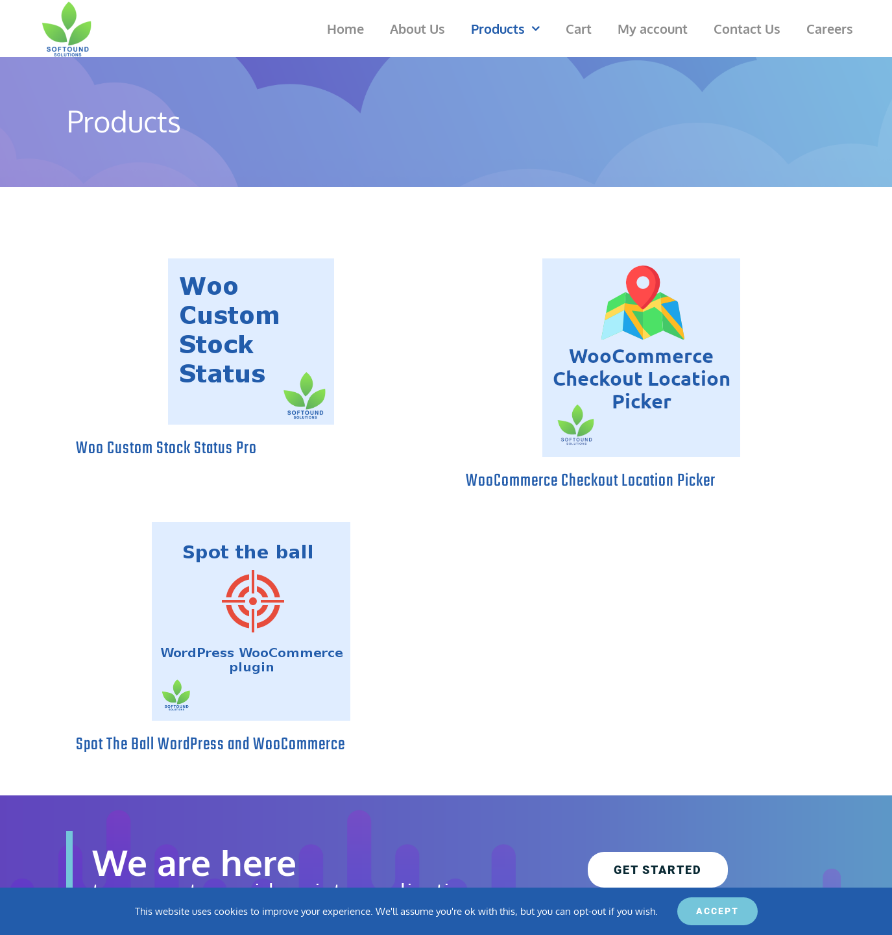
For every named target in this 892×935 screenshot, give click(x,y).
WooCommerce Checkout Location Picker (591, 481)
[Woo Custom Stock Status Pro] (251, 341)
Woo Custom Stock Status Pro (166, 448)
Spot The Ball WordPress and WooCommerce (210, 744)
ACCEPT (717, 911)
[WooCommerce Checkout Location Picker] (641, 357)
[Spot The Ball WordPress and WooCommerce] (251, 621)
